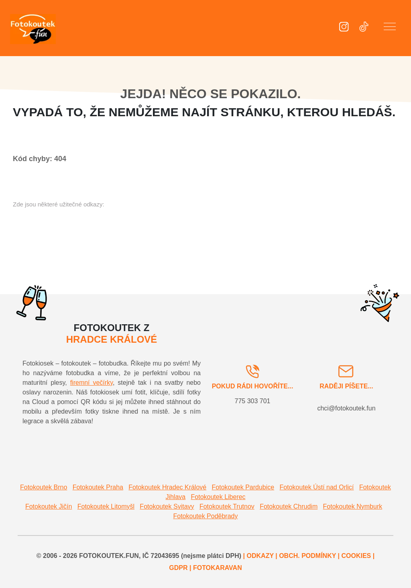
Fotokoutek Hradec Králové (167, 487)
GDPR (178, 567)
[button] (389, 28)
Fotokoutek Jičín (48, 506)
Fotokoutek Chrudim (288, 506)
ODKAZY (260, 555)
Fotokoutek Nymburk (353, 506)
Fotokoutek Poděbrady (205, 516)
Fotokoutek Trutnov (226, 506)
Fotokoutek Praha (98, 487)
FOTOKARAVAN (217, 567)
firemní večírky (91, 382)
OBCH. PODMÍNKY (307, 555)
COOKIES (356, 555)
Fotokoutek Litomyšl (105, 506)
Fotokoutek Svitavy (167, 506)
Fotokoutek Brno (43, 487)
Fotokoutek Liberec (218, 496)
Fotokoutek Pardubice (243, 487)
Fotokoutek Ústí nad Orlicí (317, 487)
